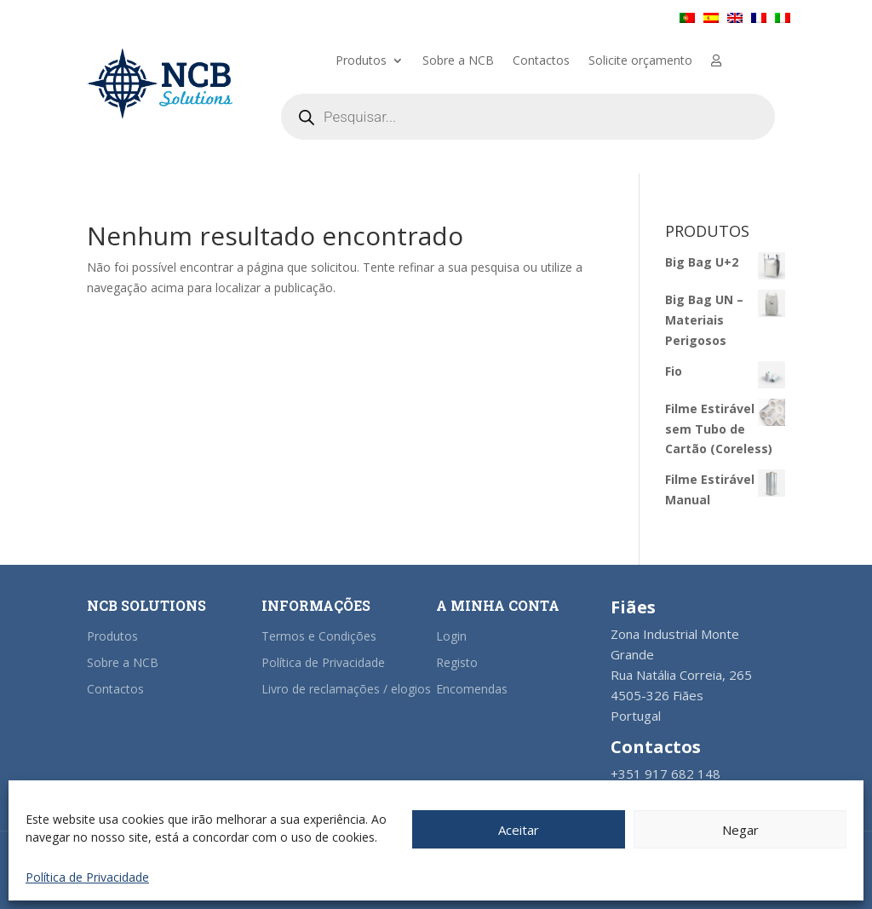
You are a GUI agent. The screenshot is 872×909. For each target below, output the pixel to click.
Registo (457, 662)
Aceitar (518, 829)
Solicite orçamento (640, 61)
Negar (740, 829)
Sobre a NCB (458, 61)
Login (451, 636)
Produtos (361, 61)
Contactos (541, 61)
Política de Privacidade (87, 877)
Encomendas (472, 689)
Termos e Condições (318, 636)
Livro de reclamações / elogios (346, 689)
